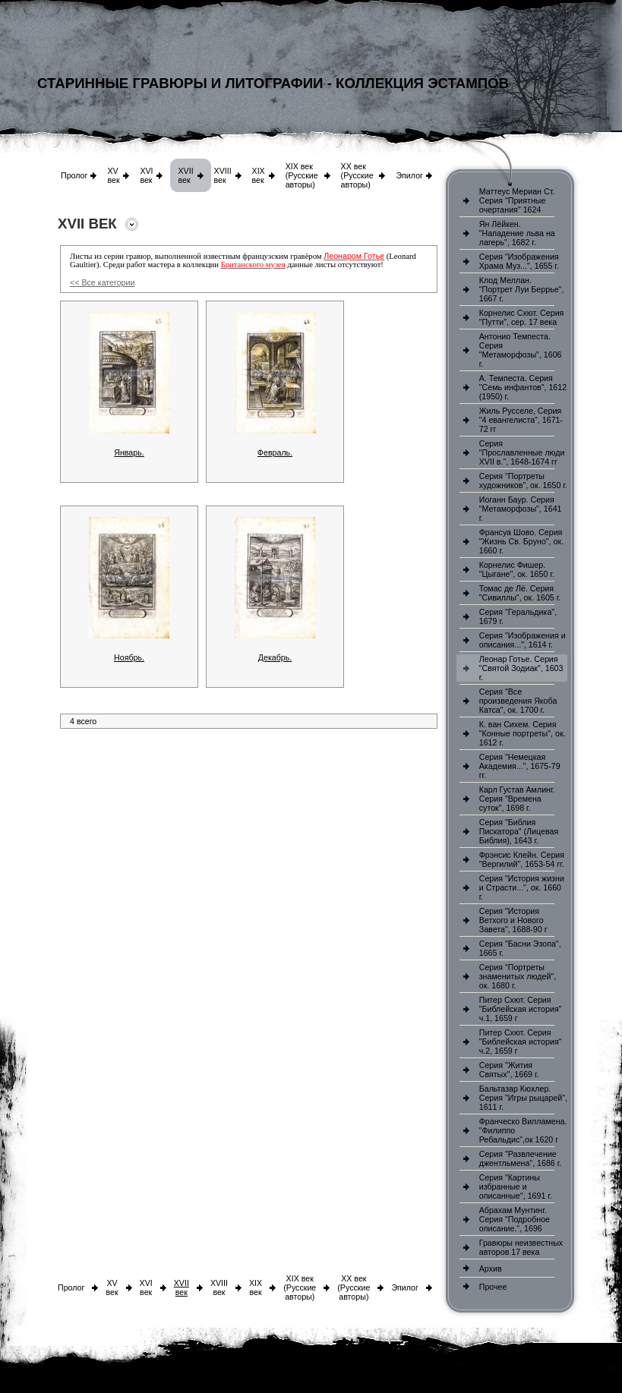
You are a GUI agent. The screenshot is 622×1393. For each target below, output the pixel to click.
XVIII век (223, 175)
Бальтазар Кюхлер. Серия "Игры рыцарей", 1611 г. (523, 1097)
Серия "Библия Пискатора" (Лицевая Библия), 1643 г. (518, 831)
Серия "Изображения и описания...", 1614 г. (522, 640)
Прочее (493, 1286)
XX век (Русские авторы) (357, 175)
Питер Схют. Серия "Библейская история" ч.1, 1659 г (520, 1009)
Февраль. (274, 452)
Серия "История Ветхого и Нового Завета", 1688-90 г (513, 920)
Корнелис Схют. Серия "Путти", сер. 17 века (521, 317)
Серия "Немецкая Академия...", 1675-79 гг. (519, 766)
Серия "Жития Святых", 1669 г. (509, 1070)
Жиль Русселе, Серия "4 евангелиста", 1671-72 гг (521, 419)
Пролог (74, 175)
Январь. (129, 452)
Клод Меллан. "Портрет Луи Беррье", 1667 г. (521, 289)
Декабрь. (275, 657)
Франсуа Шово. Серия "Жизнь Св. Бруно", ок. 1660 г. (521, 541)
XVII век (185, 175)
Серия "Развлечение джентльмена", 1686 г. (520, 1158)
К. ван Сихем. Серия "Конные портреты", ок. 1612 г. (522, 733)
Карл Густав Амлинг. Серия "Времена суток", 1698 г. (517, 798)
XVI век (146, 175)
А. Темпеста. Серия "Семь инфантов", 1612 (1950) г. (523, 387)
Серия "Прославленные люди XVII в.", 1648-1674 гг (522, 452)
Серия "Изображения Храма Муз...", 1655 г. (519, 261)
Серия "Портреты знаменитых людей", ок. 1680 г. (517, 976)
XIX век (258, 175)
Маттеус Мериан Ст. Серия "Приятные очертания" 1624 (517, 200)
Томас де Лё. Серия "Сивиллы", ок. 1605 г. (520, 593)
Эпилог (409, 175)
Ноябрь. (129, 657)
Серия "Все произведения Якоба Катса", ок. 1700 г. (518, 700)
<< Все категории (102, 282)
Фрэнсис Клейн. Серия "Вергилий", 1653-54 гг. (521, 859)
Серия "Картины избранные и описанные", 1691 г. (515, 1186)
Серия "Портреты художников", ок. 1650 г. (523, 480)
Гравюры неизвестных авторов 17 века (521, 1247)
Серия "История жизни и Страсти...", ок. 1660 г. (521, 887)
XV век (113, 175)
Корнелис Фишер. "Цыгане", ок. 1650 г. (516, 569)
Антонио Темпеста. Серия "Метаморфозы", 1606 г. (520, 350)
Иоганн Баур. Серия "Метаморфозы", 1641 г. (520, 508)
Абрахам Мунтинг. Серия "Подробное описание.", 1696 (514, 1219)
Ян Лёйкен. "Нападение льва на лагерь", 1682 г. (517, 233)
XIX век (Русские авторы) (302, 175)
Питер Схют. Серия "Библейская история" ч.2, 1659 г (520, 1041)
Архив (490, 1268)
